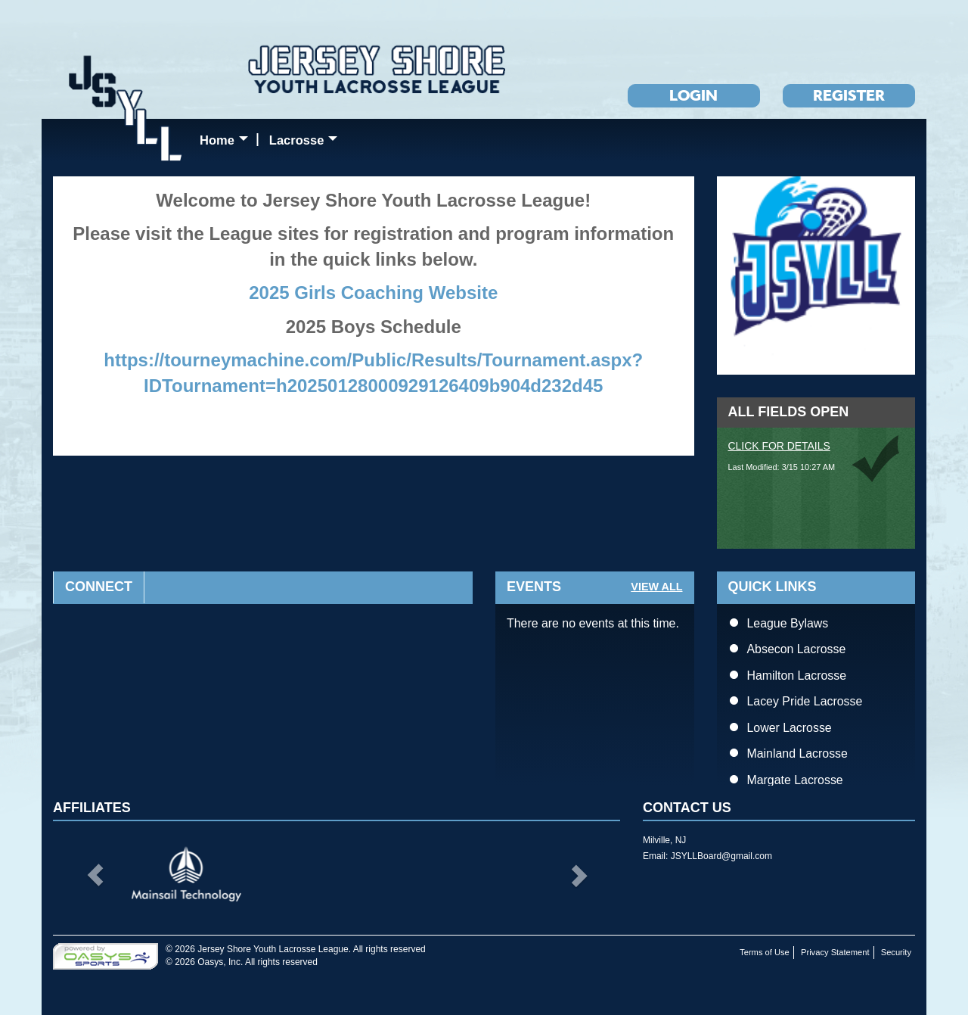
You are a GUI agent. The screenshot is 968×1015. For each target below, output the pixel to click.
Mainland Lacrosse (797, 753)
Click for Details (779, 446)
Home (227, 142)
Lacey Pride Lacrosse (805, 701)
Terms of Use (765, 952)
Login (693, 95)
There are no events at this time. (593, 623)
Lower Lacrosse (789, 727)
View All (656, 587)
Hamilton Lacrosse (797, 675)
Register (849, 95)
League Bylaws (788, 623)
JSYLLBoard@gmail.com (721, 856)
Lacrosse (306, 142)
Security (896, 952)
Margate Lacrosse (795, 780)
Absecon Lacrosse (796, 649)
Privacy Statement (835, 952)
